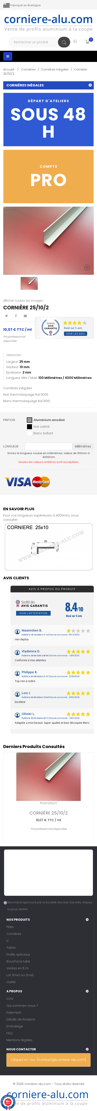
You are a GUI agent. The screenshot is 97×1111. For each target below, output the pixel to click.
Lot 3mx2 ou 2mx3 (19, 975)
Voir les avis (75, 333)
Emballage (14, 1026)
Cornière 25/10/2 (48, 812)
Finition (9, 420)
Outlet (11, 982)
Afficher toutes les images (23, 300)
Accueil (9, 69)
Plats (10, 927)
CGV (9, 999)
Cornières (13, 934)
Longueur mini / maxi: (22, 378)
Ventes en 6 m (17, 968)
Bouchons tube (18, 961)
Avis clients (16, 578)
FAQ (9, 1033)
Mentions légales (19, 1040)
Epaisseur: (14, 372)
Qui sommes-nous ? (22, 1005)
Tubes (11, 947)
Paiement (13, 1012)
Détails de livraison (20, 1019)
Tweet (6, 315)
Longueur (11, 446)
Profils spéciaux (18, 954)
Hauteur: (12, 367)
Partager (16, 315)
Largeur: (12, 362)
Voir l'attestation (33, 613)
